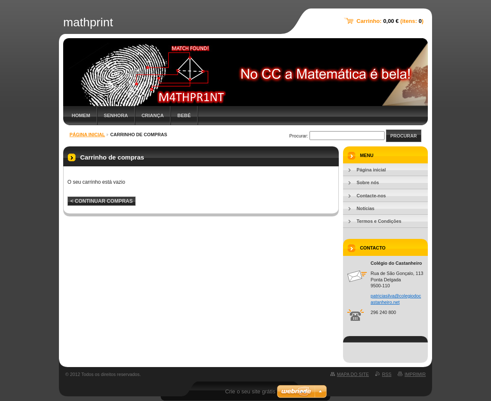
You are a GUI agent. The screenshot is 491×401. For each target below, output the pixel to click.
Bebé (184, 115)
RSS (386, 374)
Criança (153, 115)
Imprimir (415, 374)
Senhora (116, 115)
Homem (81, 115)
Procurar (404, 135)
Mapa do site (353, 374)
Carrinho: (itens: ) (390, 21)
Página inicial (87, 134)
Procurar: (298, 135)
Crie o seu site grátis (250, 391)
